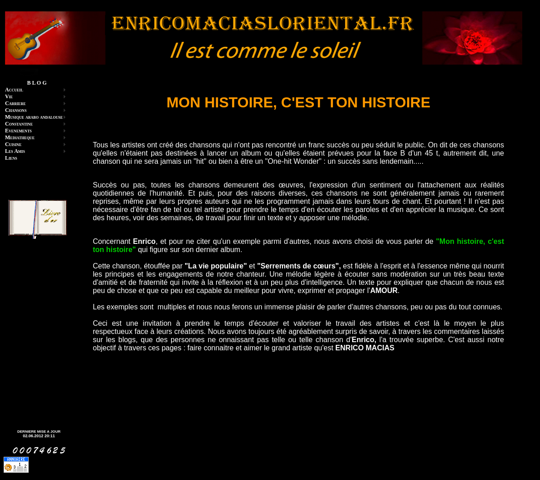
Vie (9, 96)
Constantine (19, 124)
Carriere (15, 103)
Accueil (14, 89)
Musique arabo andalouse (34, 117)
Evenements (18, 130)
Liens (11, 158)
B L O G (36, 83)
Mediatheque (20, 137)
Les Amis (15, 151)
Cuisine (13, 144)
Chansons (15, 110)
